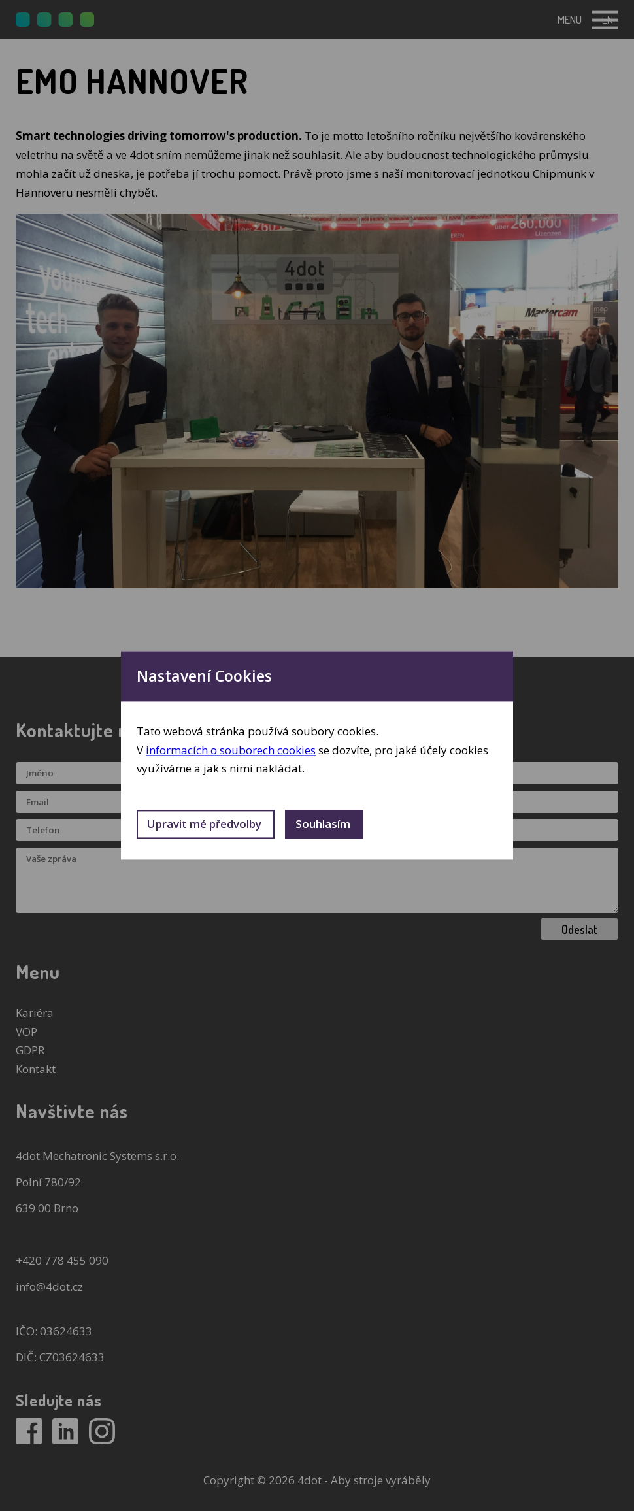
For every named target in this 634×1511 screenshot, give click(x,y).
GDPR (30, 1049)
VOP (26, 1031)
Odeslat (579, 929)
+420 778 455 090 (62, 1260)
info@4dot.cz (49, 1286)
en (607, 19)
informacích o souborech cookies (231, 749)
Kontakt (36, 1068)
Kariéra (35, 1012)
